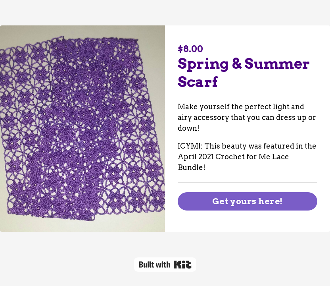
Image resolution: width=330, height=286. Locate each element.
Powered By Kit (165, 264)
